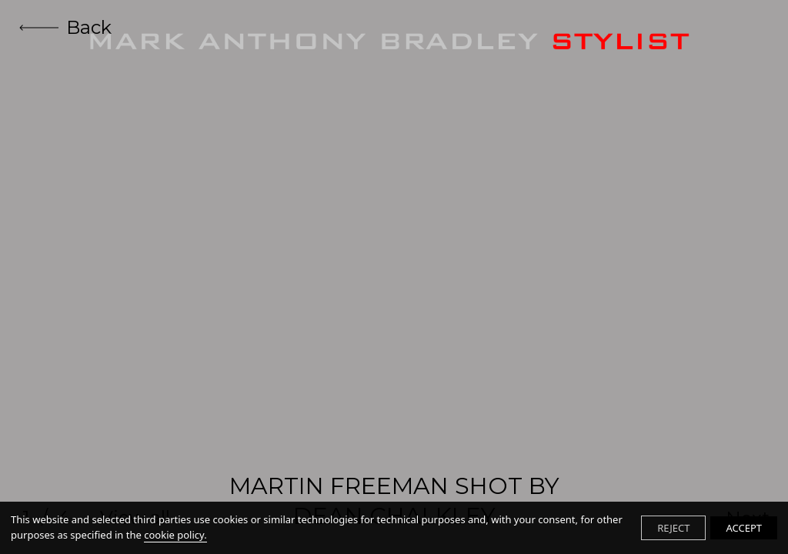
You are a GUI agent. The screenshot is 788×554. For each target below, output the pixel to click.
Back (65, 27)
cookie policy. (175, 535)
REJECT (673, 528)
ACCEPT (744, 528)
